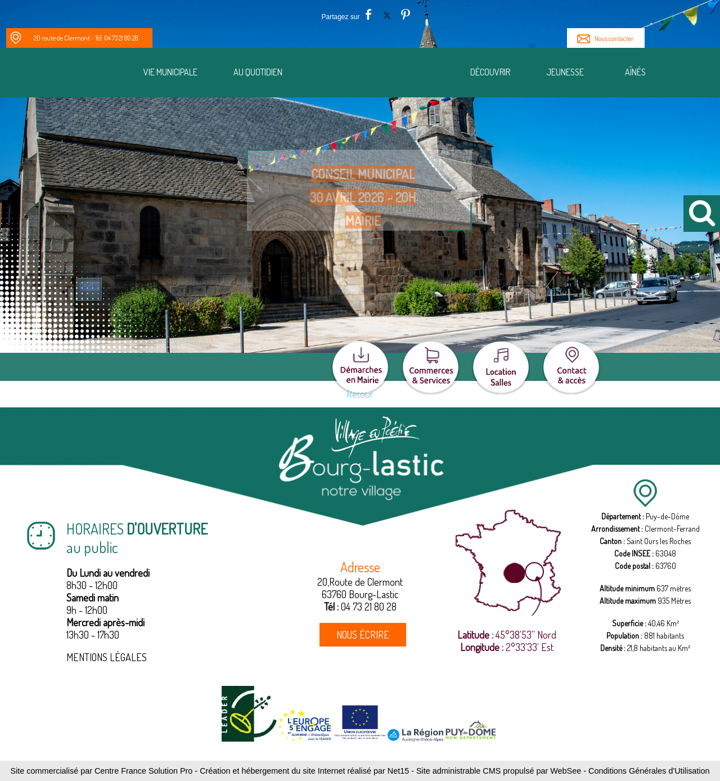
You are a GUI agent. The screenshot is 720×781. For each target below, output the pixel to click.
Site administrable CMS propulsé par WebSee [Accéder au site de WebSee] (498, 770)
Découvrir (490, 72)
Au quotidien (257, 72)
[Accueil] (379, 74)
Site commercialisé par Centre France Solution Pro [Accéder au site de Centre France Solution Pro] (101, 770)
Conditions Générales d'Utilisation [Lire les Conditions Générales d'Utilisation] (649, 770)
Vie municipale (170, 72)
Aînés (635, 72)
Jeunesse (565, 72)
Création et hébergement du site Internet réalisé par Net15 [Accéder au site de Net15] (304, 770)
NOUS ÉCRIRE (362, 635)
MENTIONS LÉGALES (106, 657)
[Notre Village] (86, 74)
